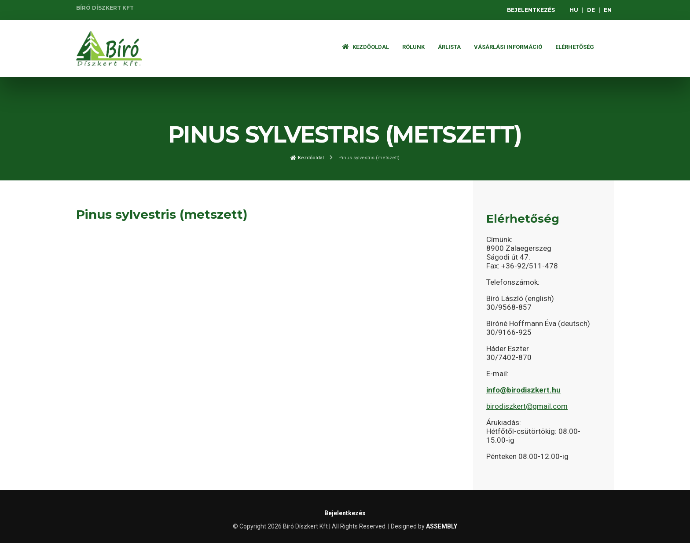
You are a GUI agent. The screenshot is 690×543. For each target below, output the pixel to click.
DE (591, 10)
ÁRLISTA (449, 47)
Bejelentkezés (531, 10)
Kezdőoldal (365, 47)
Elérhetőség (574, 47)
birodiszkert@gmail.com (527, 406)
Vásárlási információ (508, 47)
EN (608, 10)
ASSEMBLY (441, 526)
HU (573, 10)
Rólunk (413, 47)
